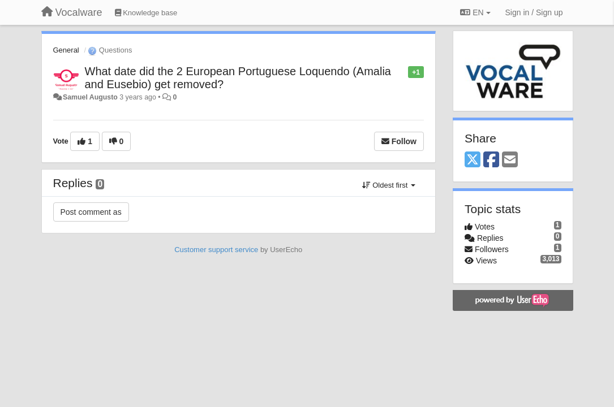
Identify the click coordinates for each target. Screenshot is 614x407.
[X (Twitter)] (472, 160)
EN (475, 12)
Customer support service (216, 249)
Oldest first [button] (388, 185)
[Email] (510, 160)
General (66, 50)
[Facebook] (491, 160)
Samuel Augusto (90, 97)
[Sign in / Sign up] (534, 12)
